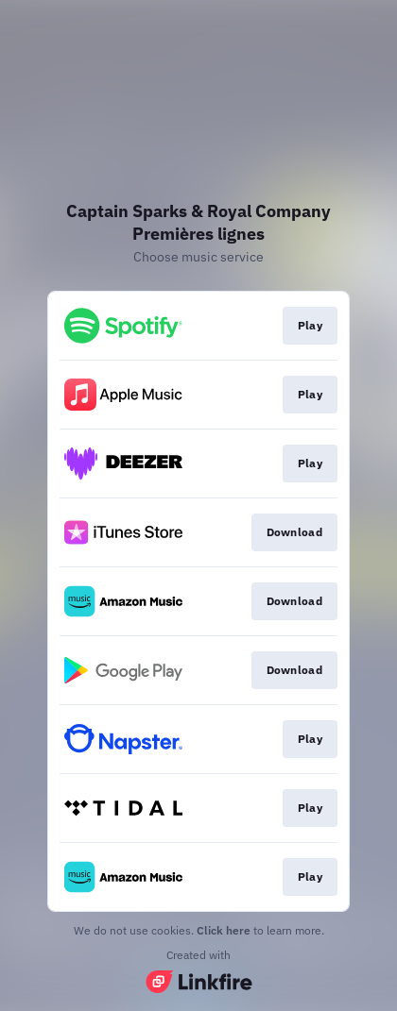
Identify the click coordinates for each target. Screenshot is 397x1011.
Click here (223, 930)
